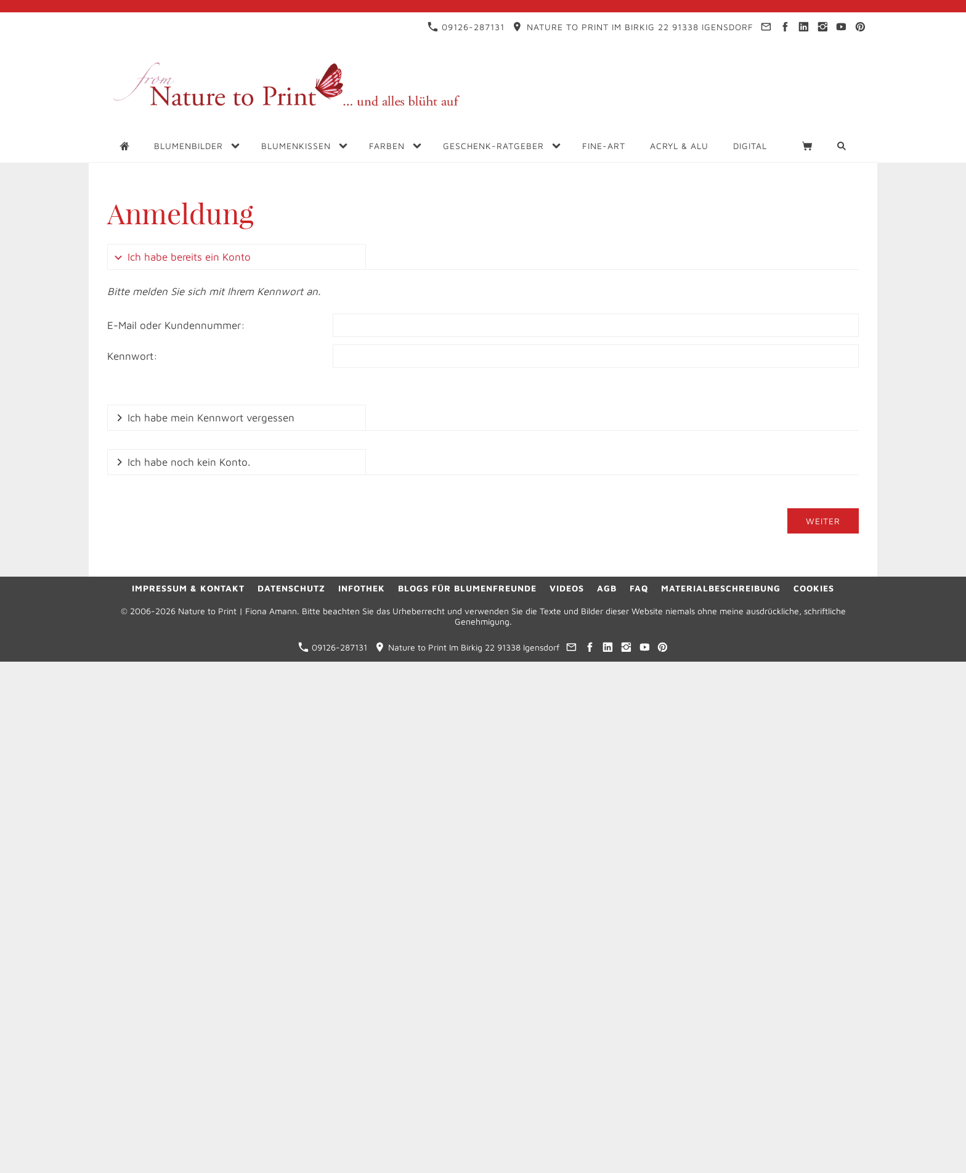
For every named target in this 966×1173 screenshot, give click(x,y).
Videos (567, 588)
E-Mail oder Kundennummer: (176, 325)
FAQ (639, 588)
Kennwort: (132, 356)
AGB (607, 588)
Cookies (814, 588)
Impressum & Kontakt (188, 588)
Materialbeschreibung (721, 588)
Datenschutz (291, 588)
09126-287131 (466, 27)
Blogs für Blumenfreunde (467, 588)
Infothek (361, 588)
